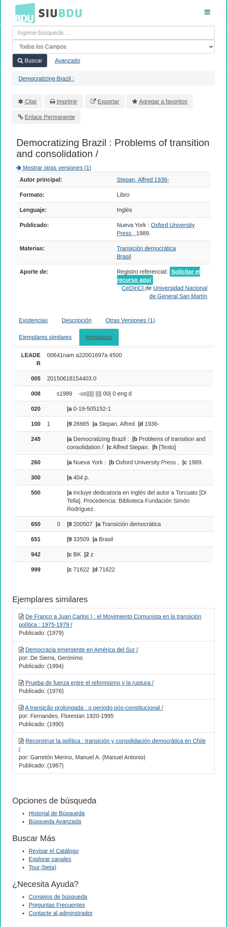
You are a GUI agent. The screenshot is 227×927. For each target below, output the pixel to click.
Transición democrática (146, 248)
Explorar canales (50, 859)
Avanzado (67, 60)
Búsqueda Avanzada (55, 821)
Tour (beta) (42, 867)
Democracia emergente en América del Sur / (81, 649)
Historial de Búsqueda (57, 813)
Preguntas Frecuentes (57, 905)
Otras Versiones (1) (130, 320)
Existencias (33, 320)
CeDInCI (134, 288)
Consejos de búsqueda (58, 896)
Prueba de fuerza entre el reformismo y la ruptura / (89, 683)
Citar (31, 101)
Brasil (124, 256)
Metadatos (98, 337)
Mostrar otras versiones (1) (53, 167)
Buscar (30, 60)
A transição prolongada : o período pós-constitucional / (94, 707)
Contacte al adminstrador (60, 913)
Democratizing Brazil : (46, 78)
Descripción (77, 320)
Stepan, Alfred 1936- (143, 179)
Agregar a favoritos (163, 101)
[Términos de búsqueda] (113, 33)
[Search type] (113, 47)
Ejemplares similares (45, 337)
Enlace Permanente (50, 117)
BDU (23, 12)
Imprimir (66, 101)
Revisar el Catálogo (54, 851)
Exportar (108, 101)
